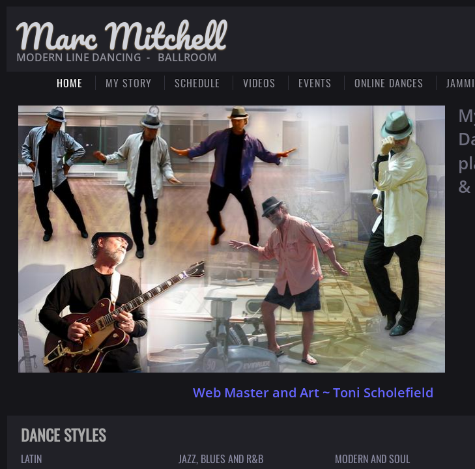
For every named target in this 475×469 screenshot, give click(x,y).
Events (315, 83)
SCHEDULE (197, 83)
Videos (259, 83)
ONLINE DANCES (389, 83)
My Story (129, 83)
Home (70, 83)
